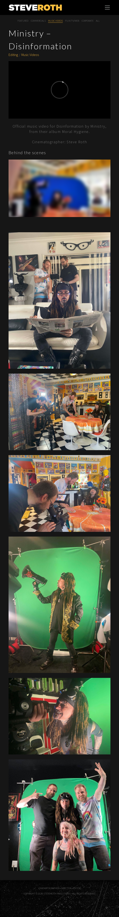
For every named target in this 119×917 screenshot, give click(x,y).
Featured (23, 21)
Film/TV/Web (72, 21)
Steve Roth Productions (44, 7)
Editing (13, 55)
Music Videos (55, 21)
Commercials (38, 21)
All (98, 21)
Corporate (88, 21)
